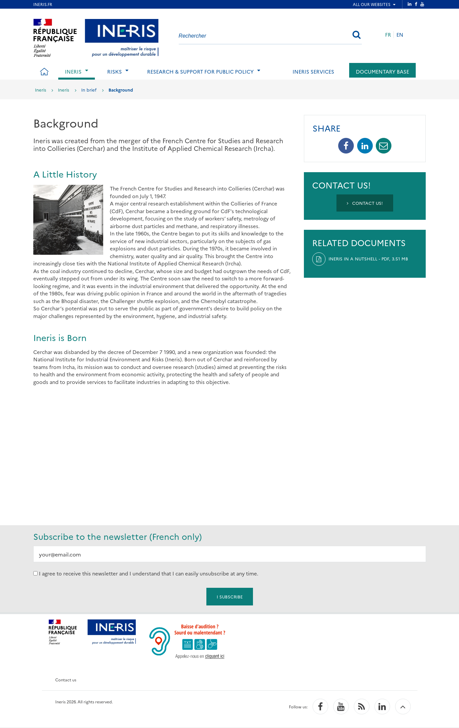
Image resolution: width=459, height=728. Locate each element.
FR (388, 34)
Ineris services (313, 71)
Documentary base (382, 71)
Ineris (40, 90)
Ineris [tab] (73, 71)
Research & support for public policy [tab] (200, 71)
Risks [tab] (114, 71)
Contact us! (365, 203)
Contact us (65, 679)
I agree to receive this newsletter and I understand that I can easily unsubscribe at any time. (148, 573)
